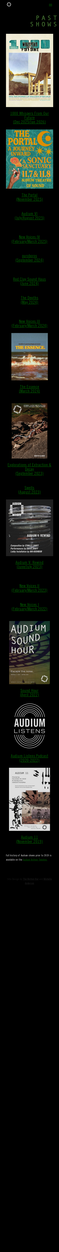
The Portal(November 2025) (29, 197)
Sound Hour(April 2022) (29, 693)
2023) (39, 474)
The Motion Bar (31, 879)
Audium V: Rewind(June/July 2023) (30, 565)
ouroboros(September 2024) (29, 258)
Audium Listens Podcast (29, 756)
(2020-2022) (29, 761)
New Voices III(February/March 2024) (29, 324)
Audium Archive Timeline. (35, 860)
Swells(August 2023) (29, 490)
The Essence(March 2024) (29, 389)
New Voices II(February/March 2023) (29, 588)
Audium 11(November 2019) (29, 840)
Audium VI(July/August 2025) (30, 216)
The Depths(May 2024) (29, 300)
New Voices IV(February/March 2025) (29, 239)
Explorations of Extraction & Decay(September (29, 469)
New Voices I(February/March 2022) (29, 607)
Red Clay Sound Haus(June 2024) (29, 282)
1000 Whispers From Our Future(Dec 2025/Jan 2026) (29, 118)
